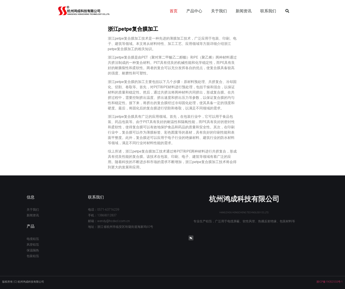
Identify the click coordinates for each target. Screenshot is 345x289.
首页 (174, 11)
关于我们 (219, 11)
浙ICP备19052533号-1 (329, 281)
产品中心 (194, 11)
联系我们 (268, 11)
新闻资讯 (243, 11)
